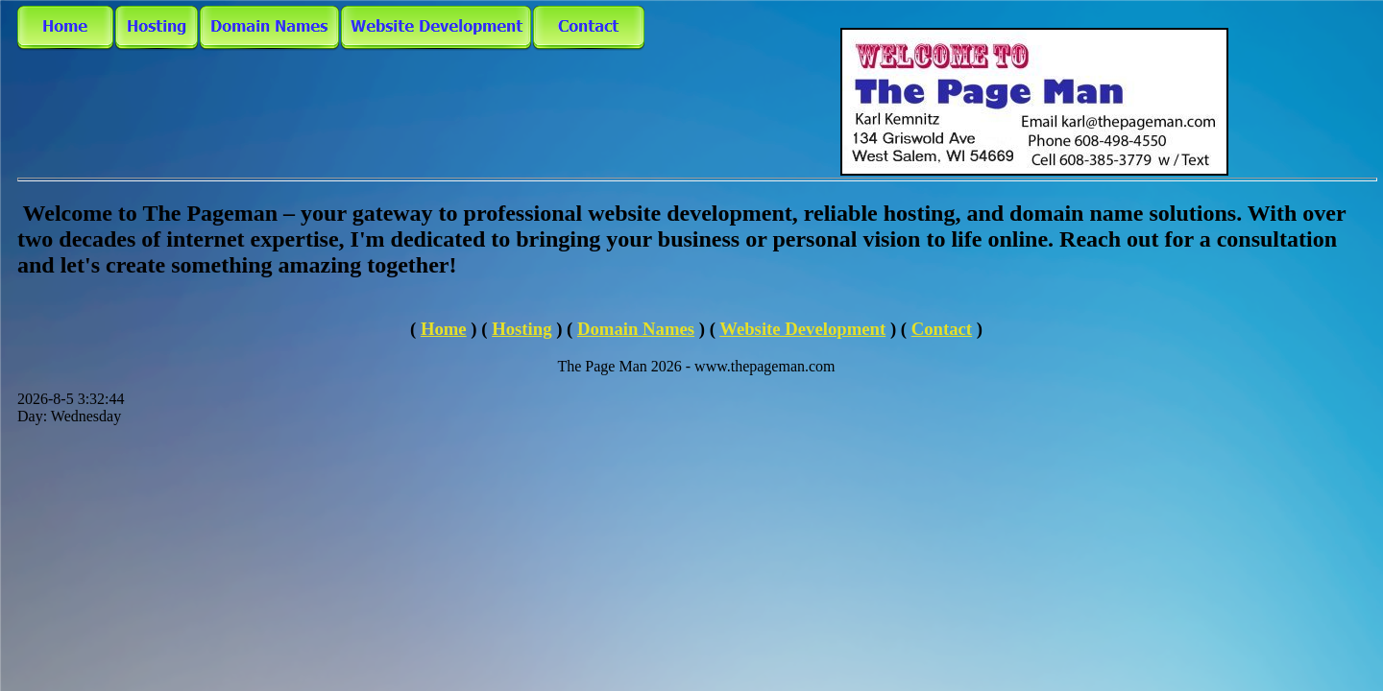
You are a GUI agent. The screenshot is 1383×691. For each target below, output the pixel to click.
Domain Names (635, 329)
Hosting (521, 329)
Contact (941, 329)
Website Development (802, 329)
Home (444, 329)
